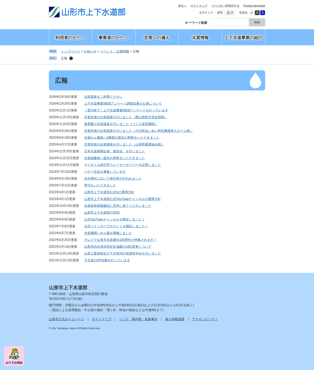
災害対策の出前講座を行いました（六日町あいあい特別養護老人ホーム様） (138, 130)
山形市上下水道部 (68, 287)
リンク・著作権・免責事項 (138, 319)
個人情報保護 (174, 319)
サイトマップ (198, 5)
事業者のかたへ (114, 37)
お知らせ (90, 51)
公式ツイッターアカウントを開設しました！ (116, 226)
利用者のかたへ (70, 37)
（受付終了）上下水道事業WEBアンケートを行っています (126, 110)
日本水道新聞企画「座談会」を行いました (114, 151)
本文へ (182, 5)
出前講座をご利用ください (103, 96)
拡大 (230, 13)
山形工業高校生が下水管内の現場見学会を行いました (122, 253)
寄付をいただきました (100, 185)
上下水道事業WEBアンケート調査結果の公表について (123, 103)
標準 (220, 12)
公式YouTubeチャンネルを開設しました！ (114, 219)
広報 (64, 58)
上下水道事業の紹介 (243, 37)
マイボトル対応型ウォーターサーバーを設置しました (122, 165)
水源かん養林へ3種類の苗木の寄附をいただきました (122, 137)
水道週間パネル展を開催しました (108, 233)
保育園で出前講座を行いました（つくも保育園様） (121, 124)
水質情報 (200, 37)
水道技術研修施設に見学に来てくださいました (117, 205)
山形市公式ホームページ (66, 319)
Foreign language (254, 5)
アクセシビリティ (205, 319)
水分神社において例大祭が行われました (113, 178)
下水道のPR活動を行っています (107, 260)
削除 (71, 58)
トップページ (70, 51)
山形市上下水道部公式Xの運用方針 (109, 192)
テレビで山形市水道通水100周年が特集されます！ (120, 240)
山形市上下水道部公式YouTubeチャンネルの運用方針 (122, 199)
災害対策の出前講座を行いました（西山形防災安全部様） (125, 117)
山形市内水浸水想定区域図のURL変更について (117, 246)
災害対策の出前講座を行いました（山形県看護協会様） (124, 144)
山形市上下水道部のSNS (102, 212)
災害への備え (157, 37)
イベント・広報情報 (114, 51)
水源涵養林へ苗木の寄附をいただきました (114, 158)
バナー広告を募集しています (105, 171)
